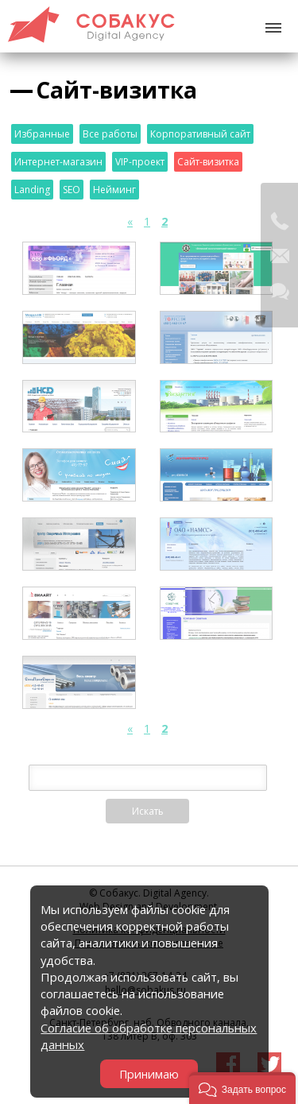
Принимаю (149, 1074)
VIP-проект (139, 162)
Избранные (42, 134)
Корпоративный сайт (200, 134)
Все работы (110, 134)
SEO (71, 189)
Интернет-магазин (58, 162)
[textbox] (148, 778)
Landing (32, 189)
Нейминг (114, 189)
